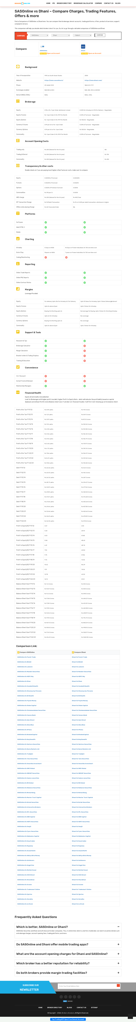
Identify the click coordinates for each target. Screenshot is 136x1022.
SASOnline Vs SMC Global (26, 768)
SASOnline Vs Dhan (24, 681)
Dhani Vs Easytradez (79, 841)
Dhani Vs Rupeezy (78, 846)
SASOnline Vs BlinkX (24, 662)
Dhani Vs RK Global (78, 783)
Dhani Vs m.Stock (78, 904)
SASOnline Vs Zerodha (25, 899)
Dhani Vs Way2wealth (79, 739)
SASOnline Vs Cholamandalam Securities (31, 710)
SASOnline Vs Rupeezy (25, 846)
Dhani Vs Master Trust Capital (82, 797)
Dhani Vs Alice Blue (78, 725)
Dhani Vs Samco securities (81, 778)
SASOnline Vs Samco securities (28, 778)
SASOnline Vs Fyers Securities (27, 831)
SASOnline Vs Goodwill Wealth (27, 686)
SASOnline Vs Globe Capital (26, 705)
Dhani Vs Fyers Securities (81, 831)
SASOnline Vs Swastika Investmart (29, 763)
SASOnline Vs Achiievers (25, 860)
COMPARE (98, 3)
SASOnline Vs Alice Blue (25, 725)
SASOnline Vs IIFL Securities (27, 812)
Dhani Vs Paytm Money (80, 700)
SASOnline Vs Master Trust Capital (29, 797)
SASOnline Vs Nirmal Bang (26, 792)
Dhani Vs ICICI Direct (79, 875)
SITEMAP (94, 1007)
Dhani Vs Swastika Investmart (82, 763)
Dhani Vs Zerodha (78, 899)
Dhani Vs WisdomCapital (80, 734)
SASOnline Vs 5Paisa (24, 729)
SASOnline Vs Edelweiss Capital (28, 836)
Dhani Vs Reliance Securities (82, 788)
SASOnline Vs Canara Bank (26, 715)
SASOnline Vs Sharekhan (25, 880)
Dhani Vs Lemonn (78, 667)
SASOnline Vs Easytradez (26, 841)
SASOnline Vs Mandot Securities (28, 671)
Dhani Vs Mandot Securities (81, 671)
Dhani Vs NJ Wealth (78, 696)
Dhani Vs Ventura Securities (82, 744)
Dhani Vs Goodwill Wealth (81, 686)
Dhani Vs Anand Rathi (79, 850)
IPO (53, 3)
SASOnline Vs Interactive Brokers (29, 807)
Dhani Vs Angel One (78, 865)
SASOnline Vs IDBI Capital (26, 817)
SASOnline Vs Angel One (25, 865)
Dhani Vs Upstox (77, 894)
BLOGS (117, 3)
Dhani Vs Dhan (77, 681)
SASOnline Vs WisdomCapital (27, 734)
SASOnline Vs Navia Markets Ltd (28, 749)
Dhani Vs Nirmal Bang (79, 792)
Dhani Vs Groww (77, 884)
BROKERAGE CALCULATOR (83, 3)
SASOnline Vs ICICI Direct (26, 875)
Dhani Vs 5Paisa (77, 729)
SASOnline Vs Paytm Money (26, 700)
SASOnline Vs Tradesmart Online (28, 889)
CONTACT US (108, 3)
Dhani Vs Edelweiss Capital (81, 836)
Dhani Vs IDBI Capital (79, 817)
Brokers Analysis (68, 1013)
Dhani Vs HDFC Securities (81, 821)
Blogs (69, 1007)
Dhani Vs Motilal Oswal (80, 870)
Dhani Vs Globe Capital (80, 705)
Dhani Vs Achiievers (79, 860)
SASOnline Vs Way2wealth (26, 739)
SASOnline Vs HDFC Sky (25, 676)
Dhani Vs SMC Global (79, 768)
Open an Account (53, 53)
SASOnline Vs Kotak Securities (28, 802)
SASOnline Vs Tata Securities (27, 758)
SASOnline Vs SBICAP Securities (28, 773)
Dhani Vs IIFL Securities (80, 812)
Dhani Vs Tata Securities (80, 758)
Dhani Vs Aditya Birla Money (81, 855)
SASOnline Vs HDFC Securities (27, 821)
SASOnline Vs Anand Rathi (26, 850)
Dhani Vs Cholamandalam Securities (84, 710)
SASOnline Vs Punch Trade (26, 657)
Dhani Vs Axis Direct (79, 720)
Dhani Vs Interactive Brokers (82, 807)
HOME (48, 3)
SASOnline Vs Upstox (24, 894)
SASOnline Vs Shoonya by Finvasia (29, 691)
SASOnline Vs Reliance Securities (28, 788)
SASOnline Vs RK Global (25, 783)
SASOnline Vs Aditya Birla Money (28, 855)
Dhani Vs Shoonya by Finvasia (82, 691)
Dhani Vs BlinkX (77, 662)
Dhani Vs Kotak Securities (81, 802)
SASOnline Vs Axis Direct (25, 720)
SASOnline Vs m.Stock (25, 904)
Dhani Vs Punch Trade (79, 657)
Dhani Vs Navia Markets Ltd (81, 749)
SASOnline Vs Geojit (24, 826)
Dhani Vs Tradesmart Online (81, 889)
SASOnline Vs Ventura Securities (28, 744)
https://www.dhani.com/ (93, 80)
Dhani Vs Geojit (77, 826)
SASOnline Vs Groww (24, 884)
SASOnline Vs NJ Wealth (25, 696)
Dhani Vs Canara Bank (79, 715)
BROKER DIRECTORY (64, 3)
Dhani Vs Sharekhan (79, 880)
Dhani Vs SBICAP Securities (81, 773)
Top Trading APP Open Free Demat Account (68, 1019)
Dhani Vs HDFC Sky (78, 676)
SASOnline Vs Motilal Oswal (26, 870)
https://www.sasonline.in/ (54, 80)
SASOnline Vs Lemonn (25, 667)
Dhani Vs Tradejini (78, 754)
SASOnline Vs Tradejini (25, 754)
